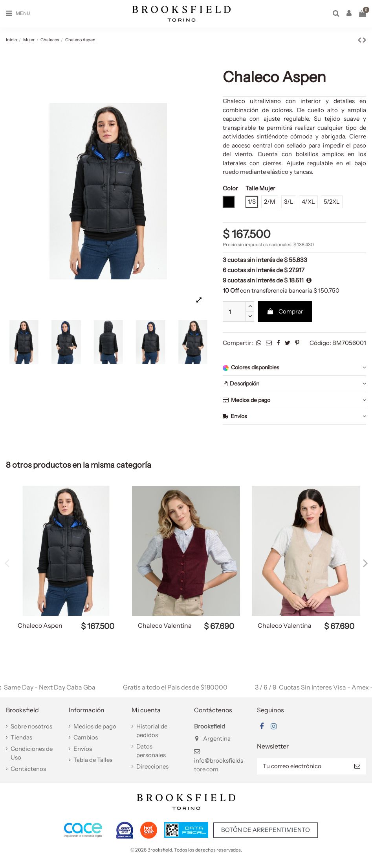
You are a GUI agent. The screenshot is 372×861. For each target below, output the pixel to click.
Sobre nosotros (31, 726)
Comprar (285, 311)
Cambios (85, 737)
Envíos (294, 416)
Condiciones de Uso (32, 753)
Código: (320, 343)
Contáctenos (28, 769)
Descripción (294, 383)
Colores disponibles (294, 367)
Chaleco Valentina (165, 625)
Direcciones (152, 766)
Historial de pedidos (151, 731)
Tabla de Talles (92, 759)
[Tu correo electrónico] (302, 766)
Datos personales (151, 751)
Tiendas (21, 737)
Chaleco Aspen (40, 625)
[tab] (294, 368)
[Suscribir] (357, 766)
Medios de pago (294, 400)
